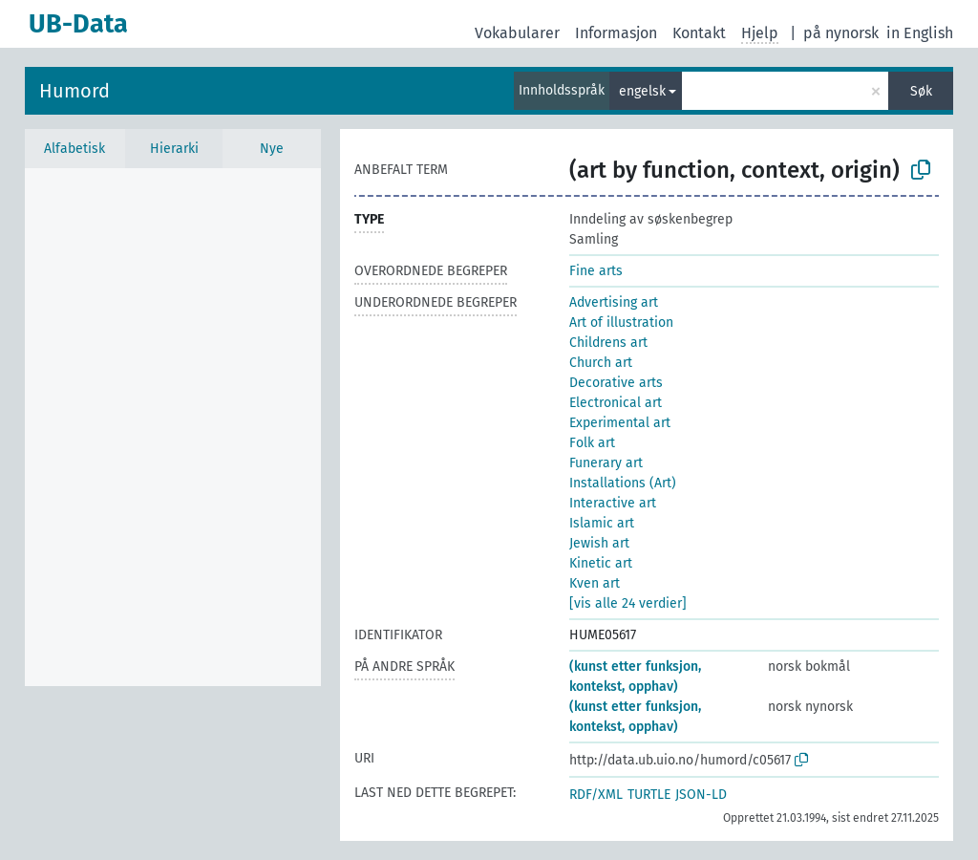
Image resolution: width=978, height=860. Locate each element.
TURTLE (648, 794)
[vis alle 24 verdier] (628, 603)
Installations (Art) (622, 483)
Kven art (594, 583)
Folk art (592, 443)
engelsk (642, 91)
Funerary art (606, 463)
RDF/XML (596, 794)
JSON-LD (701, 794)
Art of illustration (621, 322)
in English (919, 33)
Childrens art (608, 342)
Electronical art (615, 403)
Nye (272, 148)
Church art (600, 363)
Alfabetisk (74, 148)
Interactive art (612, 503)
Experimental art (619, 423)
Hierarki (174, 148)
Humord (74, 90)
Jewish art (599, 543)
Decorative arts (616, 383)
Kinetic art (600, 563)
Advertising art (613, 302)
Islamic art (601, 523)
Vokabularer (517, 33)
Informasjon (616, 33)
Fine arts (596, 271)
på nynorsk (841, 33)
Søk (921, 91)
